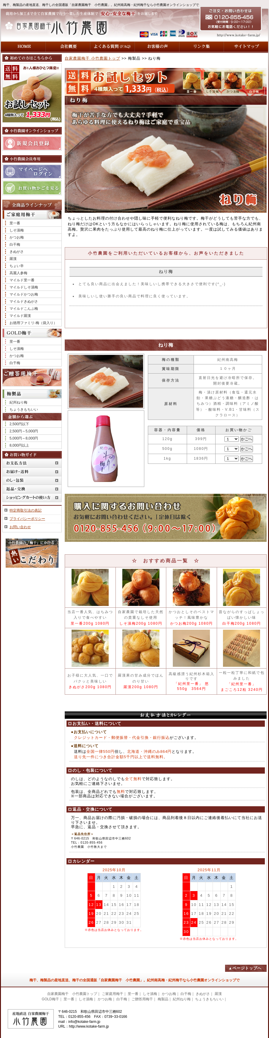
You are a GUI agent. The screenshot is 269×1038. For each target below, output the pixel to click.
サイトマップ (246, 47)
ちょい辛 (17, 266)
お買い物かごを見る (32, 187)
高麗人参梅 (18, 273)
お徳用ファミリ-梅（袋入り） (33, 323)
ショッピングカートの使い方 (32, 497)
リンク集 (201, 47)
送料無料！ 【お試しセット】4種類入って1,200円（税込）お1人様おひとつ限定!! (32, 93)
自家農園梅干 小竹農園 (61, 27)
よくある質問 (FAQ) (112, 47)
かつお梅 (17, 237)
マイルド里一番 (22, 280)
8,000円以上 (19, 445)
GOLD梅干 (50, 999)
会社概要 (67, 47)
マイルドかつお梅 (24, 294)
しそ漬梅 (17, 230)
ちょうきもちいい (24, 409)
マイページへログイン (32, 171)
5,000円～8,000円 (24, 438)
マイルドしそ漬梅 (24, 287)
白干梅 (15, 244)
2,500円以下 (19, 424)
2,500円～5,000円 (24, 431)
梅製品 (163, 999)
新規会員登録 (32, 143)
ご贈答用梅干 (32, 377)
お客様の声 (156, 47)
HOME (23, 47)
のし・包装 (32, 480)
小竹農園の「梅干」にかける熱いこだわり (32, 553)
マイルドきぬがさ (24, 301)
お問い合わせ (20, 527)
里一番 (15, 223)
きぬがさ (17, 252)
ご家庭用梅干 (112, 994)
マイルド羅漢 (20, 316)
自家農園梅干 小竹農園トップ (92, 58)
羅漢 (13, 259)
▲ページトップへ (245, 968)
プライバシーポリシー (27, 519)
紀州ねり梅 (18, 402)
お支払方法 (32, 463)
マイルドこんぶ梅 (24, 309)
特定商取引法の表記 (26, 510)
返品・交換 (32, 489)
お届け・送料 (32, 471)
